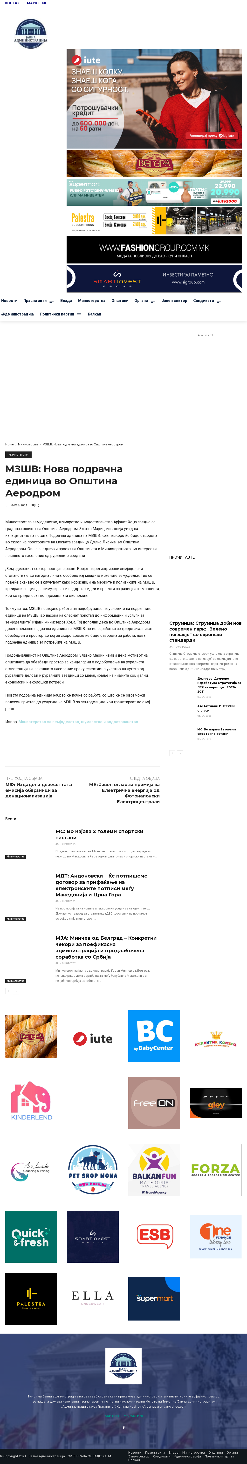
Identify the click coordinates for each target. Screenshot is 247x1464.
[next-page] (16, 991)
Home (9, 444)
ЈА (57, 844)
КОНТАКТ (14, 3)
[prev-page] (8, 991)
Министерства (28, 444)
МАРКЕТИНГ (38, 3)
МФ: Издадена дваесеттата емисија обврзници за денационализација (38, 790)
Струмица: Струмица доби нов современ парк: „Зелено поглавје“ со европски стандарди (205, 632)
